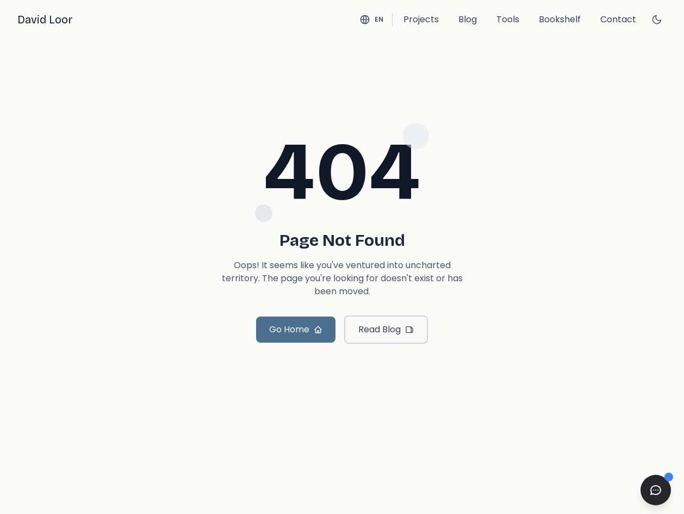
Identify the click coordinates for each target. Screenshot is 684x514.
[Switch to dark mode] (657, 19)
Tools (507, 19)
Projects (421, 19)
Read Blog (386, 329)
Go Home (295, 329)
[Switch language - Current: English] (371, 19)
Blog (467, 19)
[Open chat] (656, 490)
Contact (618, 19)
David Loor (45, 19)
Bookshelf (560, 19)
